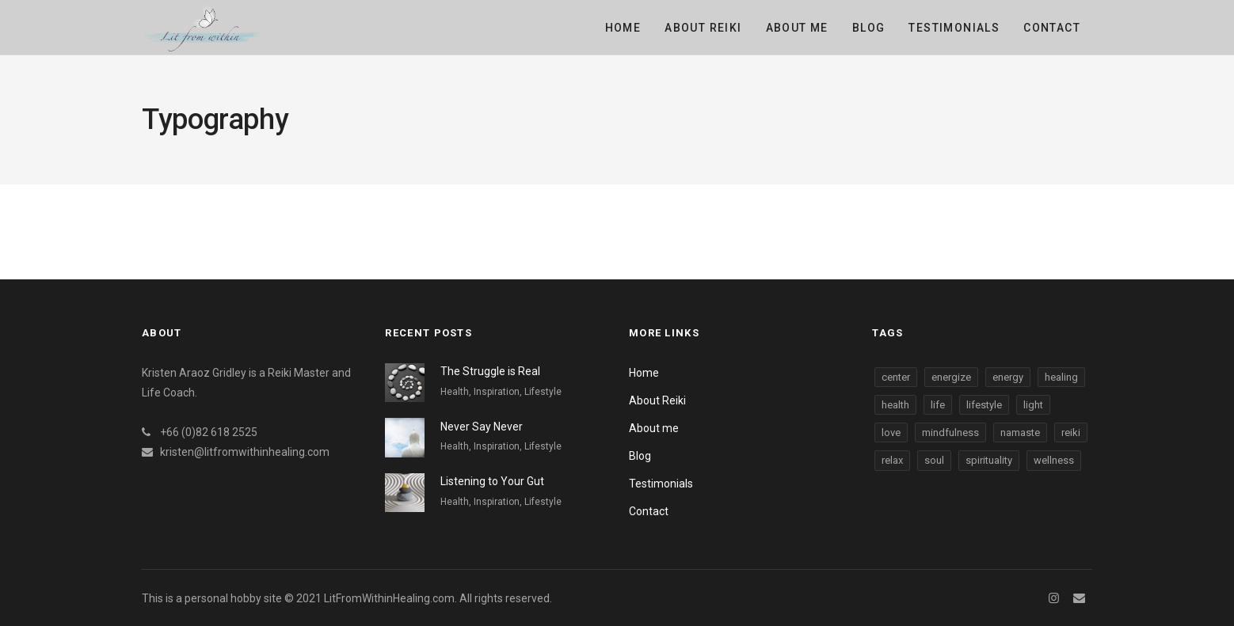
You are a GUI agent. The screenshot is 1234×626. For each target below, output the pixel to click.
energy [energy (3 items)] (1007, 377)
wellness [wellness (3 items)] (1054, 460)
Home (623, 27)
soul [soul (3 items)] (934, 460)
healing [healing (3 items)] (1061, 377)
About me (797, 27)
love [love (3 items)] (891, 432)
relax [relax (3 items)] (892, 460)
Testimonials (954, 27)
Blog (869, 27)
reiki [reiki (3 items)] (1070, 432)
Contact (1051, 27)
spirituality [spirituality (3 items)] (988, 460)
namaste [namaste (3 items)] (1020, 432)
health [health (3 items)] (895, 405)
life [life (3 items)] (938, 405)
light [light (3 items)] (1033, 405)
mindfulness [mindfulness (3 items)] (950, 432)
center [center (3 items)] (896, 377)
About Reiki (703, 27)
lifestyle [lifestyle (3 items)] (984, 405)
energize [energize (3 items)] (951, 377)
